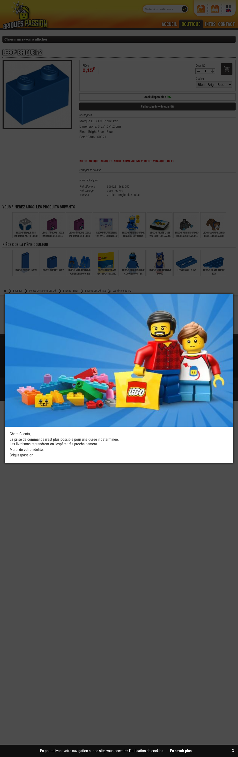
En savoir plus (181, 751)
